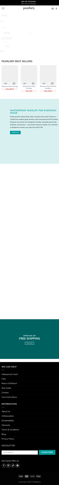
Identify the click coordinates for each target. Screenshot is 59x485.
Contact (5, 392)
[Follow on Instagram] (8, 466)
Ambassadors (8, 416)
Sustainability (8, 420)
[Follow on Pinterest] (17, 466)
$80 (24, 83)
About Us (6, 411)
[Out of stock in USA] (52, 83)
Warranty (6, 425)
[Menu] (3, 8)
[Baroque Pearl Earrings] (10, 73)
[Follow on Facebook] (4, 466)
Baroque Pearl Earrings (10, 86)
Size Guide (6, 388)
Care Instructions (9, 397)
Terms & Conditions (10, 429)
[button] (14, 83)
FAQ (4, 379)
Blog (4, 434)
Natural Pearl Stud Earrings (29, 87)
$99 (5, 83)
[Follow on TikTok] (13, 466)
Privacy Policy (8, 439)
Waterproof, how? (10, 374)
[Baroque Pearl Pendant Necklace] (48, 73)
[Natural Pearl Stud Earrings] (29, 73)
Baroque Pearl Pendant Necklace (48, 87)
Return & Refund (9, 383)
